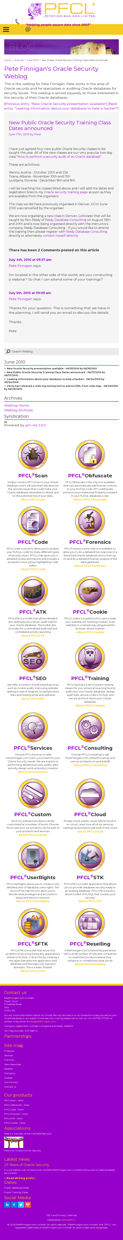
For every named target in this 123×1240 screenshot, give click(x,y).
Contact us (10, 1086)
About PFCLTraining (90, 705)
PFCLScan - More (13, 1100)
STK (90, 877)
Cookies (8, 1077)
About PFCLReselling (90, 964)
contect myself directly (60, 235)
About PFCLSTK (90, 901)
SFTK (33, 944)
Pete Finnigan (20, 266)
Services (33, 748)
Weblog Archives (18, 410)
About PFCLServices (33, 772)
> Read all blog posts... (20, 1178)
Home (7, 60)
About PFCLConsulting (90, 765)
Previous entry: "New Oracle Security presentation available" (55, 104)
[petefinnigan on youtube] (28, 1205)
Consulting (90, 748)
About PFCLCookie (90, 632)
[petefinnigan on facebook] (14, 1205)
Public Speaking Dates (16, 1187)
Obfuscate (90, 476)
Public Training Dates (16, 1192)
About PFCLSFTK (32, 971)
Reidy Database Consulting (65, 220)
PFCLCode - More (13, 1109)
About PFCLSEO (33, 698)
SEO (32, 678)
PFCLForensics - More (16, 1113)
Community (11, 1082)
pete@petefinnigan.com (42, 1021)
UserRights (32, 877)
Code (33, 542)
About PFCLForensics (90, 566)
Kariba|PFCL (68, 1219)
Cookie (90, 612)
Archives (19, 60)
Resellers (8, 1068)
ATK (32, 612)
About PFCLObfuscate (90, 499)
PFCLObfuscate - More (16, 1105)
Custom (32, 814)
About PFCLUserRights (33, 901)
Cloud (90, 814)
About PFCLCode (33, 569)
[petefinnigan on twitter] (21, 1205)
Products (9, 1050)
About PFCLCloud (90, 831)
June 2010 (32, 60)
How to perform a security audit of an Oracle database (59, 156)
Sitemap (72, 1215)
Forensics (90, 542)
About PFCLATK (33, 635)
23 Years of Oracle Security (26, 1165)
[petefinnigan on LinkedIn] (7, 1205)
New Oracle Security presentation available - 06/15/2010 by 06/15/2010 (52, 368)
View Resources (12, 1064)
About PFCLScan (33, 499)
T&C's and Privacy (56, 1215)
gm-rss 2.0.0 (35, 425)
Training (90, 678)
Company (9, 1073)
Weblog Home (16, 405)
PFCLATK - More (13, 1118)
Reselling (90, 944)
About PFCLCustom (32, 835)
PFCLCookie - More (14, 1122)
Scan (33, 476)
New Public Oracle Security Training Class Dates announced (60, 125)
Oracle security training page (66, 192)
